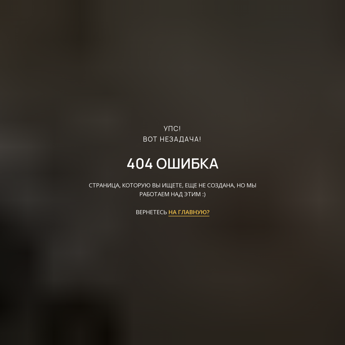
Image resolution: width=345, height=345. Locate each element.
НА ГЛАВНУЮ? (188, 212)
